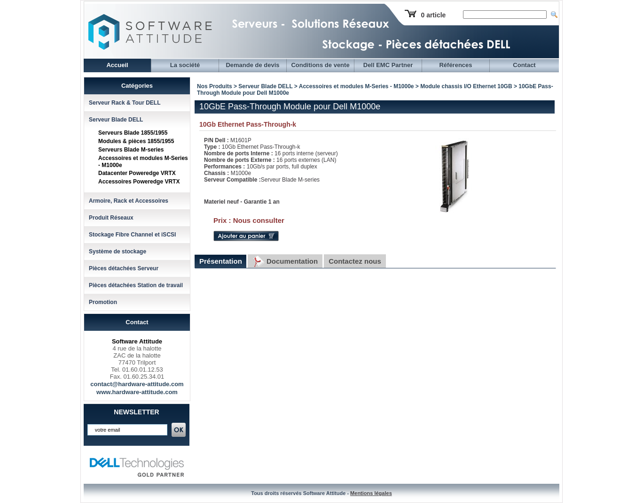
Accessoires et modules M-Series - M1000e (356, 86)
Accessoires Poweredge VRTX (139, 181)
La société (185, 65)
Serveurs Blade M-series (131, 149)
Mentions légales (371, 493)
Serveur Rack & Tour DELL (124, 102)
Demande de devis (252, 65)
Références (455, 65)
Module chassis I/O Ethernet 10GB (466, 86)
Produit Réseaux (111, 217)
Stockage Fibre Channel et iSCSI (132, 234)
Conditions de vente (320, 65)
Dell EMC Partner (388, 65)
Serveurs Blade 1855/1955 (132, 133)
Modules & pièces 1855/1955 (136, 141)
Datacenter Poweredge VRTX (137, 173)
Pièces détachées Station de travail (136, 285)
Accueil (117, 65)
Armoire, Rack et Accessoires (128, 201)
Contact (524, 65)
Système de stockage (117, 251)
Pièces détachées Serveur (123, 268)
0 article (433, 15)
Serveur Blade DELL (116, 119)
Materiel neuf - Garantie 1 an (242, 201)
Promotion (103, 302)
